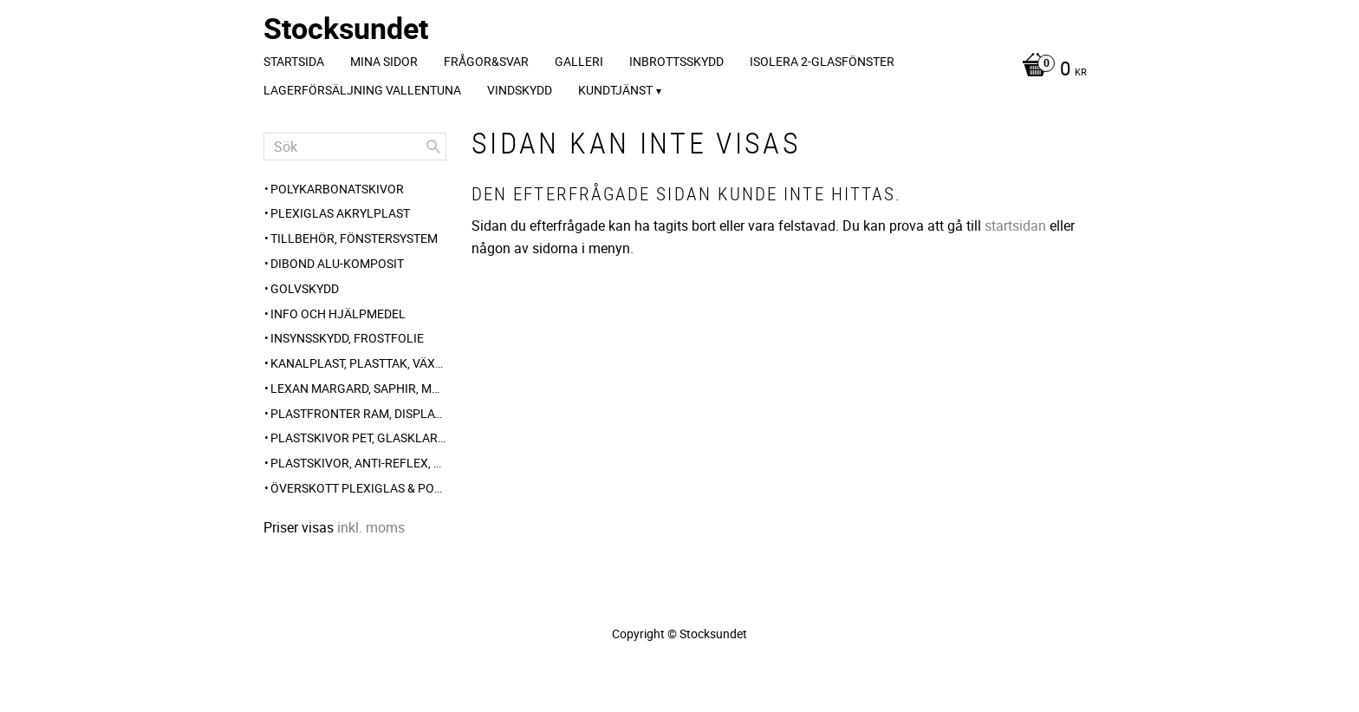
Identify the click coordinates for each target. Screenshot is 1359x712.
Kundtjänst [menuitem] (615, 90)
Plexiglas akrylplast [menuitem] (340, 213)
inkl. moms (371, 527)
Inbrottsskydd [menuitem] (676, 61)
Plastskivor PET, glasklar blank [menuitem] (358, 437)
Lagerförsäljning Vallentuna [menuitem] (362, 90)
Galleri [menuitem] (579, 61)
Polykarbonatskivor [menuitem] (337, 188)
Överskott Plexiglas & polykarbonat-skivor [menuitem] (358, 488)
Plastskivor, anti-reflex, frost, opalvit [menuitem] (358, 462)
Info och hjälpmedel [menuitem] (338, 313)
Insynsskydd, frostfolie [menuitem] (347, 338)
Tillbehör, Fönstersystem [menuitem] (354, 238)
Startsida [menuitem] (293, 61)
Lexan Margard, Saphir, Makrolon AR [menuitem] (358, 388)
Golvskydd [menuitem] (304, 288)
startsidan (1015, 225)
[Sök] (433, 147)
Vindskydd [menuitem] (519, 90)
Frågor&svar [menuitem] (486, 61)
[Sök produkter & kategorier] (354, 146)
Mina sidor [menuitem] (384, 61)
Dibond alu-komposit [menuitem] (337, 263)
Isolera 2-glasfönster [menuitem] (822, 61)
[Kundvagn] (1050, 70)
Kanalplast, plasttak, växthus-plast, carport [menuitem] (358, 363)
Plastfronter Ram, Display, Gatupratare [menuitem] (358, 413)
